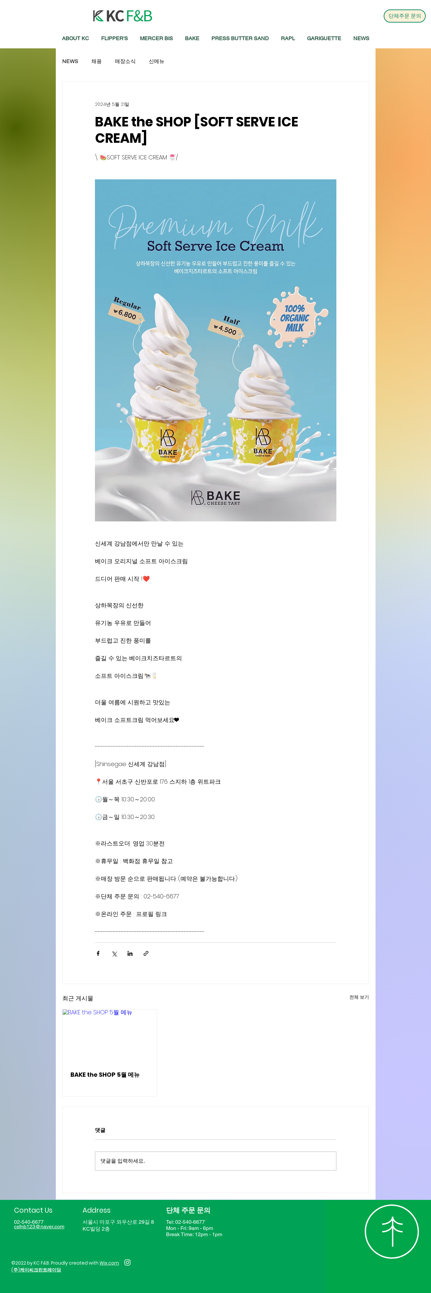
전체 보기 (359, 997)
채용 (96, 61)
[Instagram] (127, 1262)
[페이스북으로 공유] (98, 953)
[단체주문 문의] (405, 16)
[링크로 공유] (146, 953)
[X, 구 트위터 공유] (114, 953)
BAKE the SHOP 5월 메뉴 (105, 1075)
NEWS (70, 61)
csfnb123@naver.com (39, 1226)
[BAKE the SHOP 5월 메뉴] (110, 1035)
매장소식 (125, 61)
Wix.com (109, 1263)
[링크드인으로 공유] (130, 953)
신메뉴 (156, 61)
